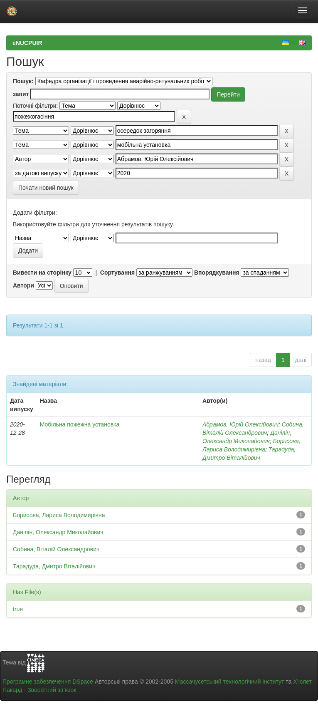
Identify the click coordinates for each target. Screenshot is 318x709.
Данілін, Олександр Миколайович (58, 532)
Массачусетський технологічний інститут (229, 681)
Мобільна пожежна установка (80, 424)
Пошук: (23, 81)
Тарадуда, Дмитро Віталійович (54, 566)
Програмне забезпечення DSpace (47, 681)
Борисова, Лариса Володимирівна (59, 515)
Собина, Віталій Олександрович (56, 549)
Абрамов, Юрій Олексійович (240, 424)
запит (21, 94)
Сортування (117, 272)
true (18, 609)
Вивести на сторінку (42, 272)
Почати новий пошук (46, 187)
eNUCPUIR (27, 43)
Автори (23, 285)
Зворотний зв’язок (51, 690)
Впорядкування (216, 272)
